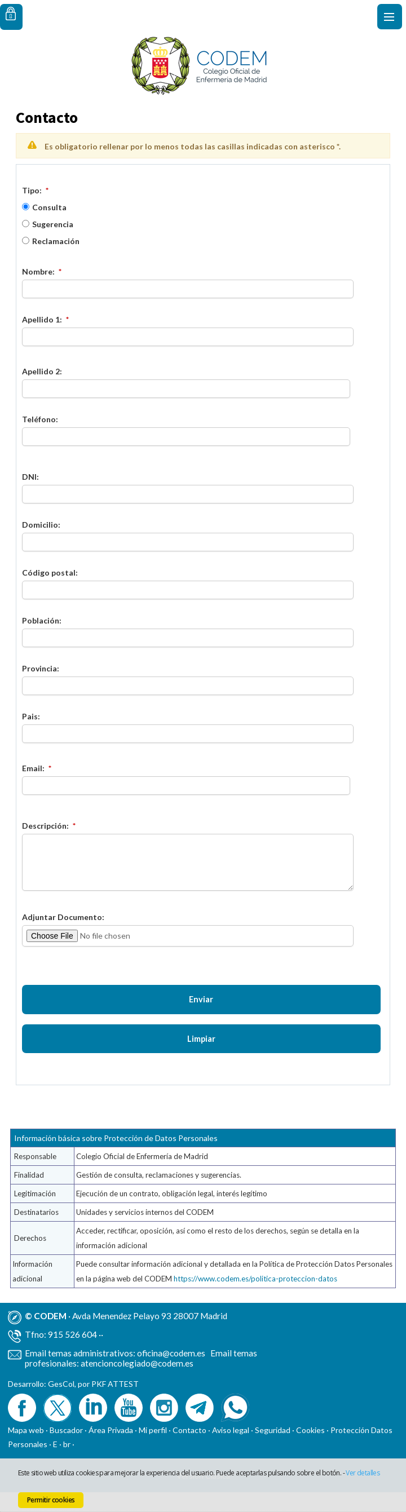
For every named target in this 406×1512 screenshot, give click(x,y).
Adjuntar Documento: (63, 917)
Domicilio (40, 524)
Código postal (49, 572)
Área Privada (111, 1449)
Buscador (66, 1449)
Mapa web (26, 1449)
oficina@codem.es (171, 1373)
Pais (30, 716)
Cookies (310, 1449)
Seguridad (272, 1449)
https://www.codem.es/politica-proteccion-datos (255, 1298)
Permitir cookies (50, 1500)
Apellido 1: (42, 319)
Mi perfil (154, 1449)
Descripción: (45, 825)
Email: (33, 768)
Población (40, 620)
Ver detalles (362, 1473)
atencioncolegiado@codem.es (137, 1383)
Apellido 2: (42, 371)
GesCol (61, 1403)
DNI (29, 476)
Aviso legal (230, 1449)
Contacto (189, 1449)
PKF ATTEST (115, 1403)
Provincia (39, 668)
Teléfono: (40, 419)
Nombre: (38, 271)
